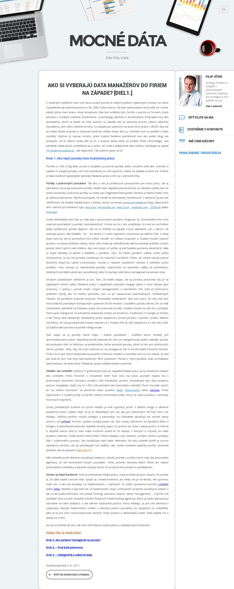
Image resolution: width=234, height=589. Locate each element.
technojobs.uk (106, 207)
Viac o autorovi (214, 106)
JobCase (154, 390)
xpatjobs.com (140, 207)
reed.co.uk (122, 207)
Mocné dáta (117, 40)
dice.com (90, 207)
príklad (65, 421)
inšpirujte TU (83, 450)
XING (119, 390)
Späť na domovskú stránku (69, 574)
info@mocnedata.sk (62, 150)
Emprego (51, 212)
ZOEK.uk (155, 207)
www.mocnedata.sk (135, 202)
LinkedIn (163, 484)
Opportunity (132, 390)
